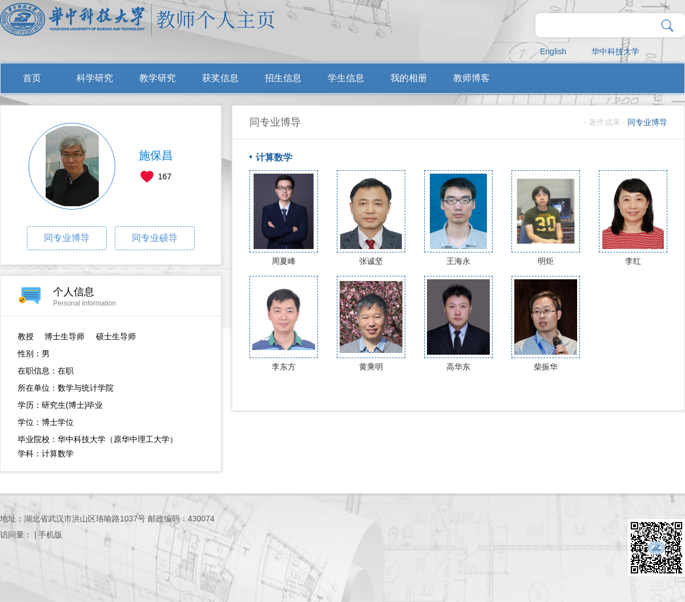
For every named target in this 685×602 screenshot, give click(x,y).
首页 (32, 78)
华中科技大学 (615, 51)
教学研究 (157, 78)
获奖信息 (220, 78)
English (553, 51)
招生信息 (283, 78)
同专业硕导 (155, 238)
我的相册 (408, 78)
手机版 (50, 534)
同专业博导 (67, 238)
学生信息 (346, 78)
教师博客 (471, 78)
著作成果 (604, 122)
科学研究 (94, 78)
